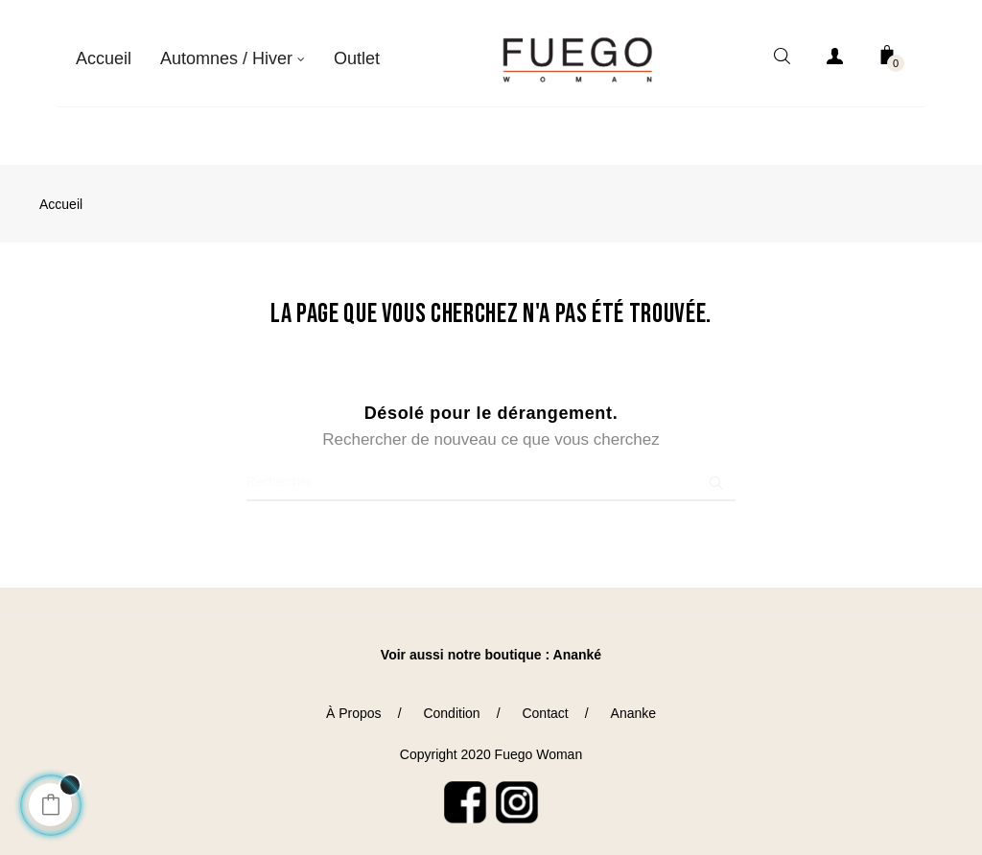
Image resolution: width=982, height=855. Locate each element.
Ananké (577, 644)
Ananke (633, 702)
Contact (545, 702)
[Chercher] (491, 471)
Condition (451, 702)
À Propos (354, 702)
